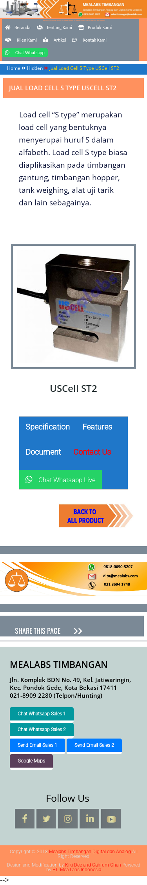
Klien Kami (21, 40)
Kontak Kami (89, 40)
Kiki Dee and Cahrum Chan (93, 865)
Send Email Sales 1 (37, 745)
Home (13, 68)
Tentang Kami (54, 27)
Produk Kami (95, 27)
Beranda (18, 27)
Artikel (54, 40)
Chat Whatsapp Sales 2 (42, 729)
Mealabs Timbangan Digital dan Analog (73, 19)
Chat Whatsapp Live (60, 480)
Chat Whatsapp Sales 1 (42, 714)
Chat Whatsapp (25, 52)
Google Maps (31, 761)
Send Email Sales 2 (94, 745)
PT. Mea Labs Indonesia (77, 869)
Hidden (35, 68)
